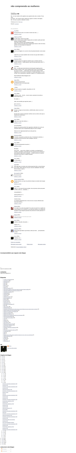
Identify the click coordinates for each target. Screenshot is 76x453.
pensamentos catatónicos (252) (8, 403)
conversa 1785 (5, 428)
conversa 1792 (5, 398)
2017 (3, 363)
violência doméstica (7, 336)
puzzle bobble (4, 409)
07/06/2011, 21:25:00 (17, 46)
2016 (3, 365)
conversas (17, 23)
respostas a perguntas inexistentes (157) (9, 413)
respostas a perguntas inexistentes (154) (9, 429)
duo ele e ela (5, 301)
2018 (3, 362)
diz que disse (5, 300)
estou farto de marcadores (8, 304)
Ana (15, 30)
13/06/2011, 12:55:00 (17, 226)
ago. (4, 379)
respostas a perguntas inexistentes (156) (9, 416)
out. (3, 376)
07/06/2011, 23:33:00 (17, 105)
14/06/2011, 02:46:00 (17, 233)
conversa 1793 (5, 396)
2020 (3, 359)
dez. (3, 373)
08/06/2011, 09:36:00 (17, 116)
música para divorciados (7, 316)
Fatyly (15, 108)
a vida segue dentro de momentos (8, 419)
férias (4, 305)
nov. (3, 375)
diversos (4, 299)
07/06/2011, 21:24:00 (17, 34)
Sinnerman (16, 135)
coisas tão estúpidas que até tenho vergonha (11, 290)
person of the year (6, 326)
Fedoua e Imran (5, 392)
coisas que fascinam (7, 288)
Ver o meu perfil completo (12, 348)
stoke (4, 333)
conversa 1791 (5, 402)
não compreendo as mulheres (25, 6)
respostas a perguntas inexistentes (9, 327)
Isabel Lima (16, 36)
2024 (3, 356)
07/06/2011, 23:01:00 (17, 90)
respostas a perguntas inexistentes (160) (9, 395)
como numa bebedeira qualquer (8, 422)
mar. (4, 433)
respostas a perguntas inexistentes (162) (9, 386)
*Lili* (15, 66)
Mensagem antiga (42, 244)
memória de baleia (6, 307)
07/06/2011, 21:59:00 (17, 77)
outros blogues (6, 322)
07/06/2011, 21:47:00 (17, 63)
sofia (4, 332)
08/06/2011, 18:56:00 (17, 176)
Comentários (4, 451)
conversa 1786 (5, 425)
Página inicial (30, 244)
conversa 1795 (5, 385)
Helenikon (16, 228)
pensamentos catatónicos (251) (8, 426)
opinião (4, 320)
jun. (3, 382)
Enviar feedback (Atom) (21, 247)
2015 (3, 366)
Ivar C (15, 49)
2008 (3, 441)
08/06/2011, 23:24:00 (17, 196)
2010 (3, 438)
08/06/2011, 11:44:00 (17, 132)
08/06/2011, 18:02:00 (17, 170)
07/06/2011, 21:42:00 (17, 56)
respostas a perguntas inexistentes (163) (9, 383)
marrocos (4, 393)
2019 (3, 360)
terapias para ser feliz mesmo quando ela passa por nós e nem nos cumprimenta (18, 334)
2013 (3, 369)
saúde (4, 328)
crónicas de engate (6, 296)
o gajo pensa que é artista (8, 317)
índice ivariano (6, 306)
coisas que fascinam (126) (7, 415)
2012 (3, 370)
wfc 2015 (5, 338)
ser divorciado (6, 331)
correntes (5, 295)
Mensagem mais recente (16, 244)
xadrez (4, 339)
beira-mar (5, 285)
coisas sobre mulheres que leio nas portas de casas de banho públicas (16, 289)
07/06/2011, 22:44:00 (17, 84)
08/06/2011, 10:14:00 (17, 122)
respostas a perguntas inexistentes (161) (9, 390)
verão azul (4, 412)
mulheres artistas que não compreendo (10, 310)
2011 (3, 372)
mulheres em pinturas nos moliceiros (10, 311)
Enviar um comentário (15, 242)
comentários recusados (7, 291)
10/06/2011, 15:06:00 (17, 203)
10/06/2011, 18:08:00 (17, 212)
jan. (3, 436)
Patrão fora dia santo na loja (8, 323)
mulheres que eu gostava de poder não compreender (13, 315)
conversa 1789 (5, 406)
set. (3, 378)
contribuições (5, 293)
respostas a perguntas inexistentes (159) (9, 399)
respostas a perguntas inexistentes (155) (9, 423)
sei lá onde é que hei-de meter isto (9, 329)
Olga (15, 164)
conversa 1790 (5, 405)
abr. (3, 432)
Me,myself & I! (17, 173)
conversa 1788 (15, 13)
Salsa (15, 80)
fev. (3, 435)
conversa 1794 (5, 388)
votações (5, 337)
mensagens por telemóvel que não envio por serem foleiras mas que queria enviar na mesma (20, 309)
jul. (3, 380)
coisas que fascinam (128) (7, 389)
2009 (3, 439)
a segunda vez (6, 280)
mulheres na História (7, 312)
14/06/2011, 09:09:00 (17, 239)
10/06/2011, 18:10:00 (17, 217)
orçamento (5, 321)
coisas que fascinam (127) (7, 408)
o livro (4, 318)
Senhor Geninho (17, 179)
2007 (3, 442)
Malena (15, 206)
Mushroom (16, 59)
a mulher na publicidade (7, 279)
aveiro (4, 283)
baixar (4, 284)
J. (14, 87)
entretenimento (6, 302)
